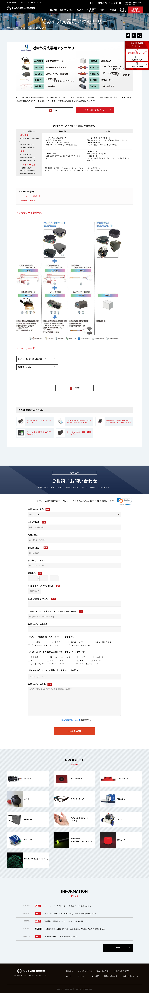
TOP (8, 28)
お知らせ (103, 10)
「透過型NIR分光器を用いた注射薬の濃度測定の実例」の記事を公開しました (75, 929)
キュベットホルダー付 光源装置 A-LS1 (33, 359)
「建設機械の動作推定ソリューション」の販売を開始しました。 (68, 921)
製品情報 (53, 10)
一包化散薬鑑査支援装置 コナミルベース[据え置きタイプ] (79, 421)
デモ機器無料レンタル (137, 53)
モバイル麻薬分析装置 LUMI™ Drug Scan (39, 433)
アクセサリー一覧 (27, 200)
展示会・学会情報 (123, 10)
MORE (117, 948)
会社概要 (113, 10)
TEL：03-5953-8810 (104, 3)
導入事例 (80, 10)
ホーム (68, 976)
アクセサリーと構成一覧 (30, 196)
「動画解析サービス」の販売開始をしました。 (61, 936)
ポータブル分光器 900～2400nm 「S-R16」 (79, 433)
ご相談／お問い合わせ (129, 976)
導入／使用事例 (103, 971)
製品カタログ (137, 60)
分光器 (23, 28)
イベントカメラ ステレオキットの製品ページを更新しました (67, 906)
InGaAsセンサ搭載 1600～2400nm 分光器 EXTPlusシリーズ (118, 421)
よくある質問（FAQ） (91, 10)
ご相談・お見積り (137, 66)
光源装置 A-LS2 (24, 367)
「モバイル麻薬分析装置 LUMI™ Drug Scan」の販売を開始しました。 (70, 913)
